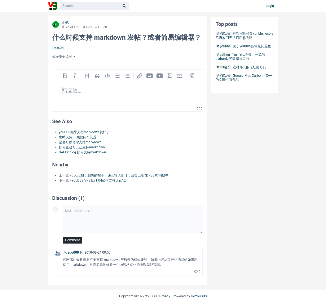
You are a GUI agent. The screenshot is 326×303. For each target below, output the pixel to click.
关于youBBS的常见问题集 (252, 46)
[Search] (124, 6)
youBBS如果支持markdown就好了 (84, 132)
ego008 (73, 252)
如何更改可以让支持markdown (82, 147)
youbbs (225, 46)
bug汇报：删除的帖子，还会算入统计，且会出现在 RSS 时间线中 (120, 175)
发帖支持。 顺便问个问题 (78, 137)
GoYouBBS (199, 296)
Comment (72, 240)
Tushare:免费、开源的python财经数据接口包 (240, 57)
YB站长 (59, 47)
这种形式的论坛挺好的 (249, 67)
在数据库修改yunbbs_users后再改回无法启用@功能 (244, 36)
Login (270, 6)
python (225, 55)
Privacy (164, 296)
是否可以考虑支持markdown (80, 142)
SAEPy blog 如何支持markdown (82, 152)
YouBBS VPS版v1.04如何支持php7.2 (99, 180)
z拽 (67, 22)
